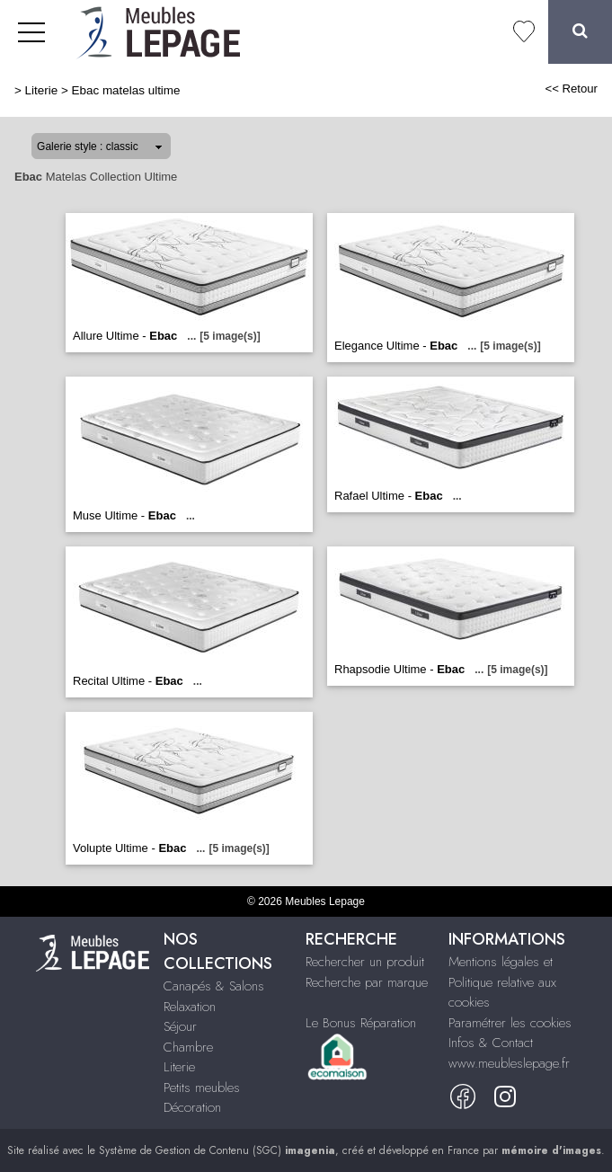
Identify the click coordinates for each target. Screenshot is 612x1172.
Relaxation (190, 1007)
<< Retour (571, 88)
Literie (41, 90)
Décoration (192, 1107)
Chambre (188, 1047)
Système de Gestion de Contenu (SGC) (217, 1150)
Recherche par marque (367, 982)
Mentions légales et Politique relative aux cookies (502, 982)
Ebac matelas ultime (126, 90)
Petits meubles (202, 1087)
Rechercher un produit (365, 962)
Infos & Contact (490, 1042)
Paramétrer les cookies (510, 1023)
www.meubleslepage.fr (509, 1063)
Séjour (180, 1026)
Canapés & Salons (214, 986)
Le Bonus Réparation (361, 1023)
